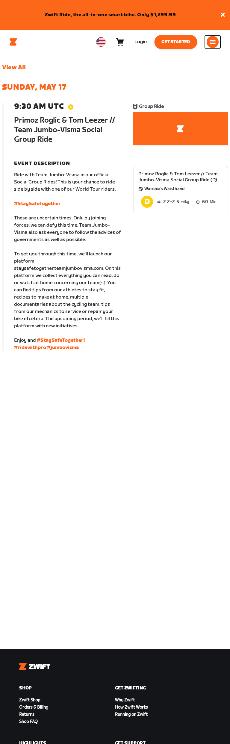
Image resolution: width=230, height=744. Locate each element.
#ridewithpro (30, 347)
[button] (222, 15)
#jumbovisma (63, 347)
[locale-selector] (101, 42)
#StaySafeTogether (37, 204)
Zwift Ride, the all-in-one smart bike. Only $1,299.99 (110, 15)
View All (14, 67)
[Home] (13, 42)
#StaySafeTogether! (61, 340)
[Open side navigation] (212, 42)
